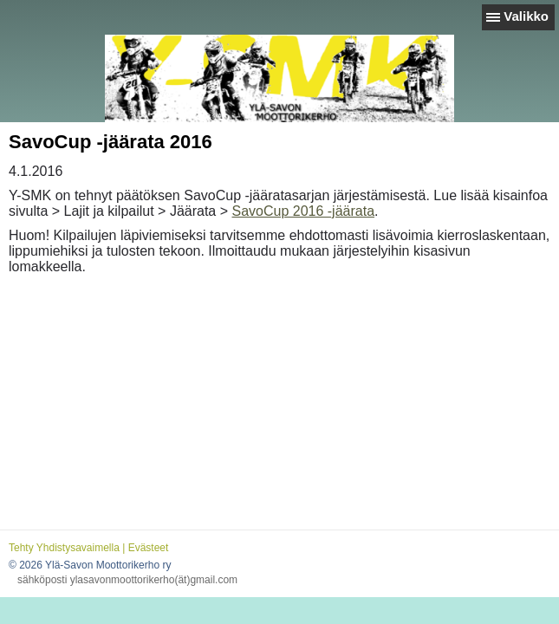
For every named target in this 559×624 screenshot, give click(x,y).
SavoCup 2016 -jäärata (302, 211)
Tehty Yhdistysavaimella (64, 548)
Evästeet (148, 548)
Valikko (526, 16)
